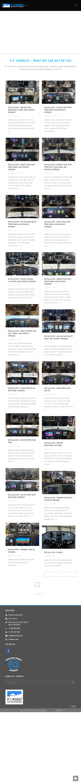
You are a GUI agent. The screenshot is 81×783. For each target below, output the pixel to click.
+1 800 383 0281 (14, 628)
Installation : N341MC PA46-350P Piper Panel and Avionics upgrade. (58, 109)
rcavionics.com (13, 639)
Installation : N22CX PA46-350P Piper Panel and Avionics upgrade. (57, 224)
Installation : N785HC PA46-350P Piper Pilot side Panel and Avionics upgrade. (58, 167)
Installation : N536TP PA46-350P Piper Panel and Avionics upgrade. (21, 167)
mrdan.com (51, 710)
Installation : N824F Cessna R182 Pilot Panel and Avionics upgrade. (22, 333)
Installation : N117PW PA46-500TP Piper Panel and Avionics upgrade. (22, 224)
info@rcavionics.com (15, 636)
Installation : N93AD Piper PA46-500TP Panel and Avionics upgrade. (58, 281)
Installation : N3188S (53, 552)
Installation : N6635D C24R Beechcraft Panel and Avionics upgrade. (21, 109)
